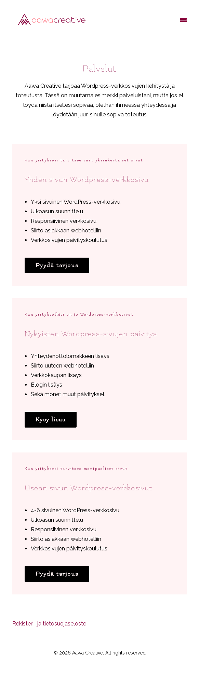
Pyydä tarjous (57, 265)
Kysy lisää (51, 420)
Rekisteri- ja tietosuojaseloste (49, 623)
